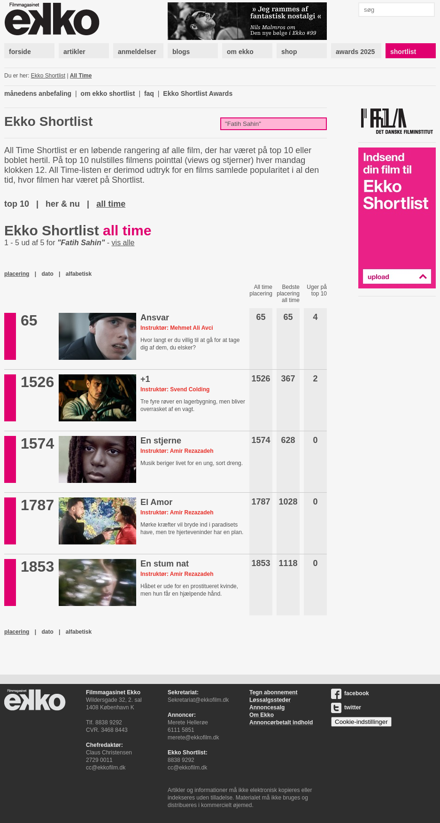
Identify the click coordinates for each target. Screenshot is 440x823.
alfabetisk (79, 274)
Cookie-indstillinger (361, 721)
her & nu (63, 204)
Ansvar (154, 317)
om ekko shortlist (108, 93)
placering (16, 274)
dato (47, 274)
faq (149, 93)
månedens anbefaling (37, 93)
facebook (350, 693)
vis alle (123, 243)
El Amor (156, 502)
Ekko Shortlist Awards (197, 93)
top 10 (16, 204)
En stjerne (160, 440)
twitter (346, 707)
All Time (81, 75)
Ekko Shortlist (48, 75)
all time (110, 204)
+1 (145, 379)
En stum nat (164, 563)
